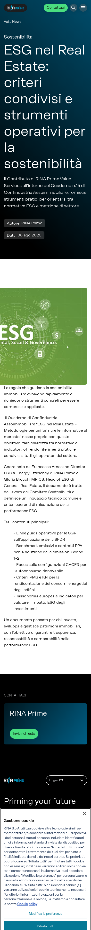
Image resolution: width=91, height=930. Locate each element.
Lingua (67, 780)
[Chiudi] (84, 818)
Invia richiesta (24, 734)
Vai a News (12, 22)
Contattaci (56, 8)
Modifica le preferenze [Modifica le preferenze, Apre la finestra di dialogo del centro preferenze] (45, 919)
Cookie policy (27, 909)
